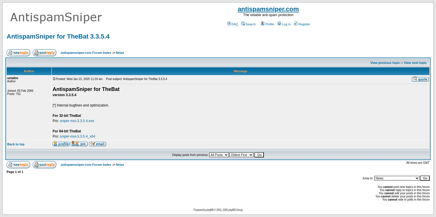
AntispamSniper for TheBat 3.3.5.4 (58, 36)
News (120, 52)
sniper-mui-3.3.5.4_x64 (77, 136)
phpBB (210, 210)
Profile (267, 24)
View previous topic (385, 62)
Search (248, 24)
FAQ (232, 24)
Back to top (15, 144)
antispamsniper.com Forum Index (86, 52)
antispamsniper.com (268, 9)
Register (302, 24)
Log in (284, 24)
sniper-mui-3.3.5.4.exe (77, 121)
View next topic (415, 62)
